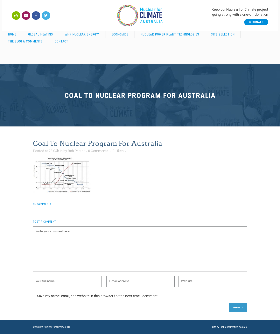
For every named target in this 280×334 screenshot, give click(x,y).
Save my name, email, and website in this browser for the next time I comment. (97, 296)
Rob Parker (76, 151)
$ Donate (258, 22)
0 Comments (98, 151)
